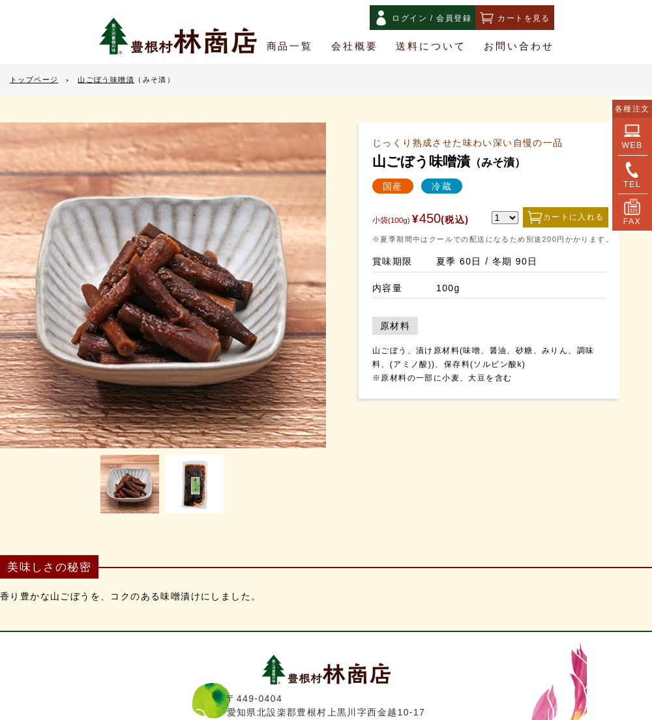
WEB (631, 136)
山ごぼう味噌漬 (126, 80)
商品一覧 (290, 46)
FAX (632, 212)
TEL (632, 175)
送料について (431, 46)
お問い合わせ (519, 46)
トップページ (34, 79)
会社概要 (354, 46)
